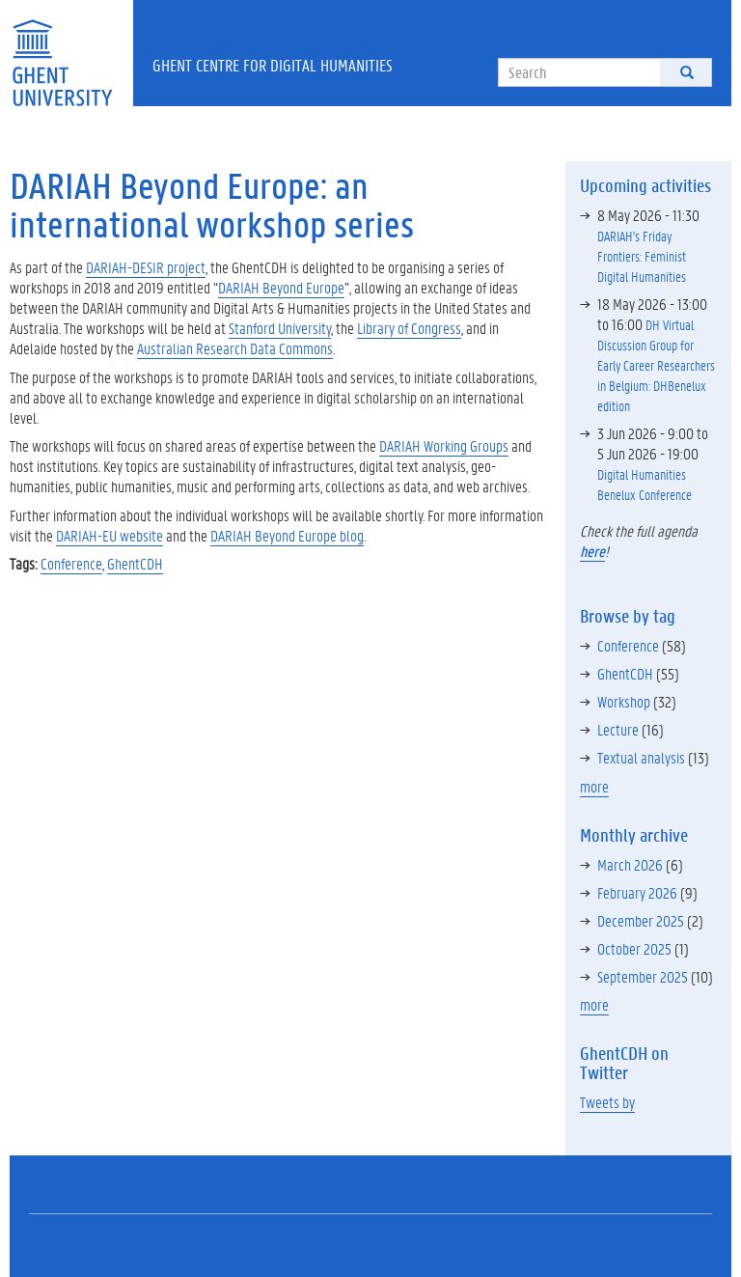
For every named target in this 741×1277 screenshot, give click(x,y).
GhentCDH (135, 563)
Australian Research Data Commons (235, 348)
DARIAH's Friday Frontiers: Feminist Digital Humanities (641, 256)
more (594, 786)
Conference (71, 563)
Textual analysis (641, 757)
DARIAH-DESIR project (146, 267)
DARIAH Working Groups (443, 445)
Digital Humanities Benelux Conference (644, 484)
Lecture (618, 729)
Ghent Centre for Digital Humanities (272, 64)
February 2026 (637, 892)
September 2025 (642, 976)
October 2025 (634, 948)
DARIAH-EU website (109, 535)
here (592, 551)
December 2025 (640, 920)
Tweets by (607, 1102)
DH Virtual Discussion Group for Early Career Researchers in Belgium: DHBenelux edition (656, 365)
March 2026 (630, 864)
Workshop (623, 701)
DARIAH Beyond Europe (281, 287)
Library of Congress (409, 328)
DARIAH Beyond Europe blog (287, 535)
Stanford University (280, 328)
